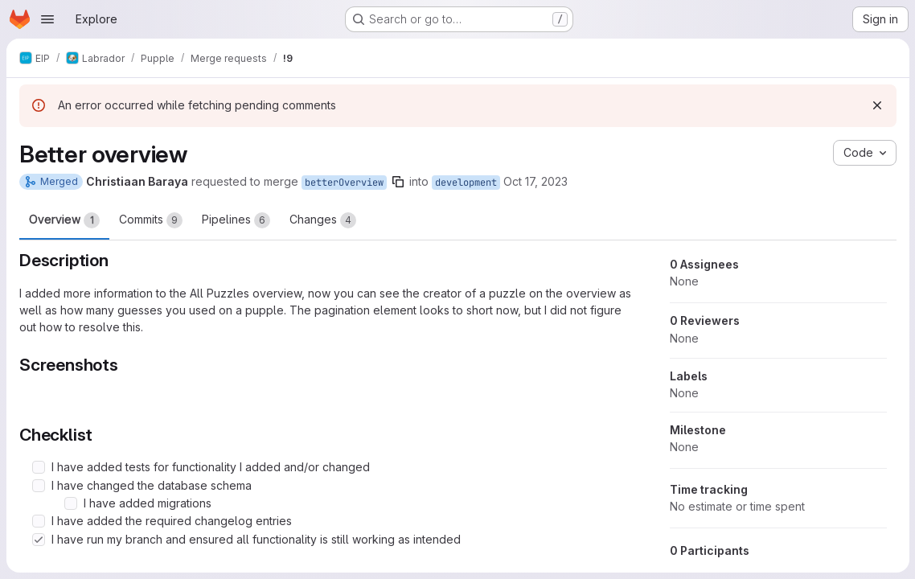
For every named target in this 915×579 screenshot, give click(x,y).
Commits (151, 220)
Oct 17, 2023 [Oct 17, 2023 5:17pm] (535, 181)
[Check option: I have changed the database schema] (38, 485)
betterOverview (344, 182)
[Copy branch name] (398, 181)
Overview (64, 220)
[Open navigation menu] (47, 19)
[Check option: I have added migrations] (70, 503)
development (466, 182)
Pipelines (236, 220)
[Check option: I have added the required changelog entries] (38, 521)
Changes (322, 220)
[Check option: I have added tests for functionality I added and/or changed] (38, 467)
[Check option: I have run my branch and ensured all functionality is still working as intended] (38, 539)
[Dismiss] (876, 105)
